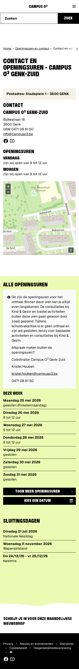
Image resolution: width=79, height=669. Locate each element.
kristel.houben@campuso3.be (35, 373)
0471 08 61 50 (22, 129)
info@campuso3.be (18, 134)
